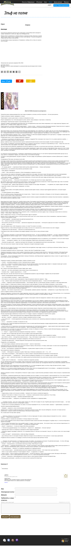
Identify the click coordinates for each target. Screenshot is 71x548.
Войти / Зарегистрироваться (61, 5)
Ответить (6, 482)
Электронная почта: (7, 492)
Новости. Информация (28, 2)
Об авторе (39, 2)
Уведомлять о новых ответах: (7, 499)
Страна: (27, 25)
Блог (45, 2)
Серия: (3, 24)
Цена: (3, 81)
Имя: (2, 489)
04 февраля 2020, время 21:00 (10, 476)
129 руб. (8, 81)
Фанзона (66, 2)
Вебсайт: (4, 495)
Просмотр (5, 519)
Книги (50, 2)
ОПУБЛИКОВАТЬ (15, 519)
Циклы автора (58, 2)
